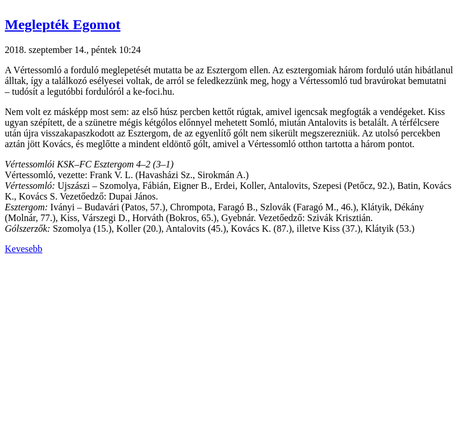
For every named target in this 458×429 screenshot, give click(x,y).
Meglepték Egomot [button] (62, 24)
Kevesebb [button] (23, 249)
